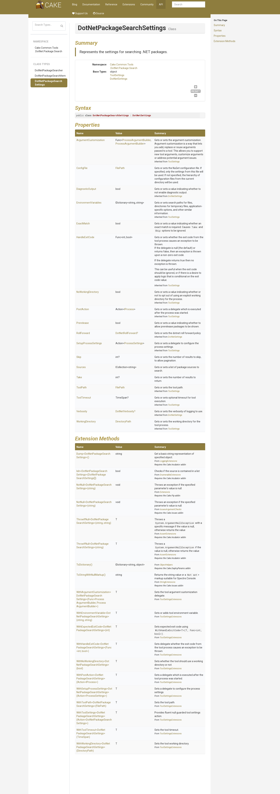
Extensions (129, 4)
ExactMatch (83, 223)
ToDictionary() (84, 564)
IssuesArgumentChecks (170, 509)
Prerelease (82, 323)
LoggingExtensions (168, 461)
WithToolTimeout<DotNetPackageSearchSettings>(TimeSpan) (90, 733)
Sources (81, 367)
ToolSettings (117, 75)
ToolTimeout (83, 397)
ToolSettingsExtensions (171, 599)
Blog (74, 4)
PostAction (82, 309)
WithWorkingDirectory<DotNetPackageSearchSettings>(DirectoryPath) (93, 747)
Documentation (91, 4)
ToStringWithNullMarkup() (91, 574)
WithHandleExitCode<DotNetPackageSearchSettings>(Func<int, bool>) (93, 647)
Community (147, 4)
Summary (219, 25)
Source (98, 13)
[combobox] (188, 4)
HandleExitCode (85, 237)
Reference (111, 4)
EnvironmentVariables (88, 202)
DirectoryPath (123, 421)
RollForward (83, 333)
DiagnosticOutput (86, 188)
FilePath (120, 168)
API (161, 4)
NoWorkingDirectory (87, 292)
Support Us (80, 13)
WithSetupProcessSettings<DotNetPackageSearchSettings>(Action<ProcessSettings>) (94, 692)
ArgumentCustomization (90, 140)
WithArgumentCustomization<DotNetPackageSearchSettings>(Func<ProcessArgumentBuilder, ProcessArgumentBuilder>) (93, 599)
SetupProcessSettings (89, 343)
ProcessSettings (133, 343)
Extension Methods (224, 41)
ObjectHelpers (166, 565)
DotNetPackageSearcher (49, 70)
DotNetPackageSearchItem (50, 75)
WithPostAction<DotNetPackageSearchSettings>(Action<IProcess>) (90, 678)
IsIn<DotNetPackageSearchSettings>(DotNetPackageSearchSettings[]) (91, 475)
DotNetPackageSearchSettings (48, 83)
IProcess (129, 309)
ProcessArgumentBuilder (136, 140)
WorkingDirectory (86, 421)
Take (194, 227)
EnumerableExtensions (170, 475)
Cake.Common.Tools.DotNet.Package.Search (48, 49)
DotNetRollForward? (127, 333)
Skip (158, 230)
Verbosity (81, 411)
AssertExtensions (168, 534)
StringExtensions (167, 582)
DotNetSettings (118, 78)
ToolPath (81, 387)
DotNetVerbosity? (125, 411)
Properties (220, 35)
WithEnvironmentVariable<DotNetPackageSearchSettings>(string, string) (93, 616)
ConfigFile (82, 168)
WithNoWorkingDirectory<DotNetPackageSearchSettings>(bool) (92, 665)
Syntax (218, 30)
